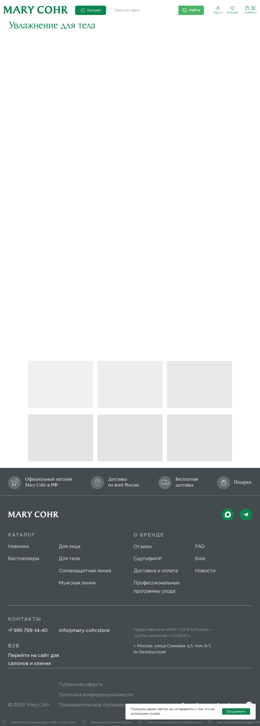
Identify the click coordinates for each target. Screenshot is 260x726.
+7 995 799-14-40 (28, 630)
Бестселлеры (23, 558)
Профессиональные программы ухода (157, 587)
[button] (218, 10)
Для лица (69, 546)
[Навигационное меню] (253, 10)
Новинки (18, 546)
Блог (200, 558)
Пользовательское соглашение (95, 705)
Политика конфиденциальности (96, 694)
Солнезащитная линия (85, 570)
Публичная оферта (80, 684)
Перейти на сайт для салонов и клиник (33, 659)
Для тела (69, 558)
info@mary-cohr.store (84, 630)
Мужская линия (77, 583)
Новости (205, 570)
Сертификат (148, 558)
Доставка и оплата (156, 570)
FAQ (199, 546)
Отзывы (143, 546)
